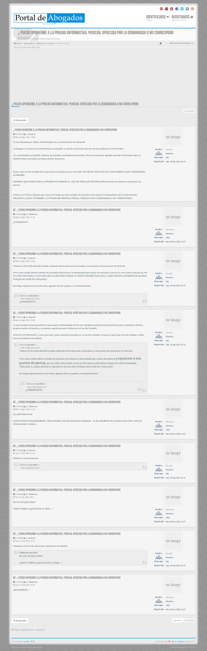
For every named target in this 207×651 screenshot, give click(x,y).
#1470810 (19, 582)
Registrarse (182, 17)
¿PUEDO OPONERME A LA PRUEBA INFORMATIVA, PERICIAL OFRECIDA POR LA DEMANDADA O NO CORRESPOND (74, 104)
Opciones (177, 620)
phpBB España (36, 647)
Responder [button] (20, 120)
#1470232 (19, 134)
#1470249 (19, 214)
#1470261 (19, 317)
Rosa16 (32, 134)
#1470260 (19, 258)
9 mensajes (189, 111)
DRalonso (33, 214)
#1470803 (19, 538)
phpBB (26, 642)
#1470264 (19, 406)
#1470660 (19, 450)
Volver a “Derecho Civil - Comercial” (28, 629)
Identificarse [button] (157, 17)
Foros (18, 43)
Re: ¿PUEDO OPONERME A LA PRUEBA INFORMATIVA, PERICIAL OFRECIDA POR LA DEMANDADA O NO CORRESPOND (66, 210)
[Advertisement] (103, 77)
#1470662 (19, 494)
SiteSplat (181, 642)
